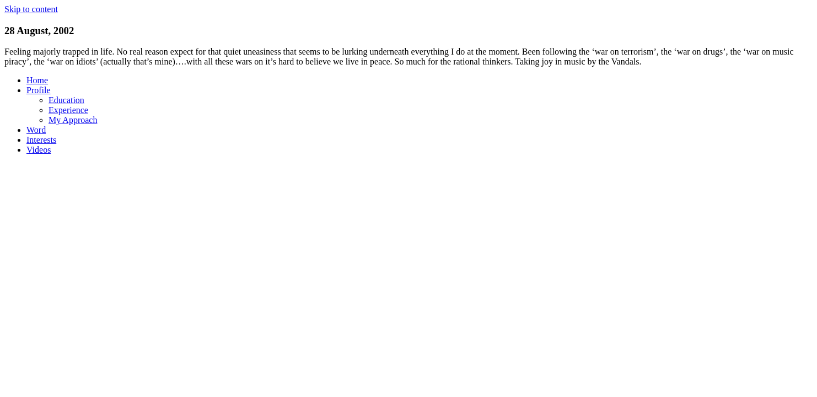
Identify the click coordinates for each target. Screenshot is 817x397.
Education (66, 100)
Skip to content (31, 9)
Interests (41, 139)
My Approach (73, 120)
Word (36, 130)
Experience (68, 110)
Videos (38, 149)
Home (37, 80)
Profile (38, 90)
